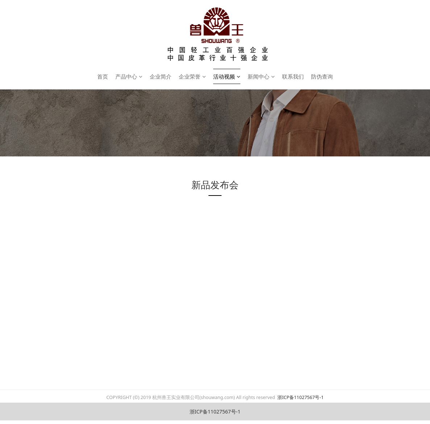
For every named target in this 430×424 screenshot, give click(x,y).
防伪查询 (322, 76)
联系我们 (293, 76)
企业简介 (160, 76)
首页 (102, 76)
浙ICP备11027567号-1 (300, 397)
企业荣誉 (192, 76)
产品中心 (128, 76)
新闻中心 (261, 76)
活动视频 (226, 76)
